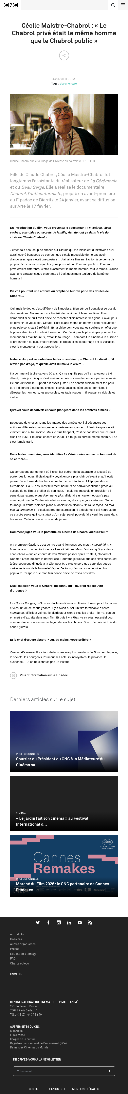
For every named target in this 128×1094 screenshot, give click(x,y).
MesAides (16, 1030)
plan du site (56, 1089)
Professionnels (27, 754)
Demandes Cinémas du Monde (29, 1047)
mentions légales (85, 1089)
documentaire (68, 83)
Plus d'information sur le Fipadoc (44, 675)
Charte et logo (19, 963)
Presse (14, 949)
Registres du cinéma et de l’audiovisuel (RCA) (38, 1043)
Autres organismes (23, 944)
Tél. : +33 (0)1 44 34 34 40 (26, 1014)
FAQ (12, 958)
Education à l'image (23, 954)
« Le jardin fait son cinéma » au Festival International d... (52, 821)
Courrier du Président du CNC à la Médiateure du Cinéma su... (60, 761)
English (16, 974)
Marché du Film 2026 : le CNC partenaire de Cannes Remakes (62, 886)
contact (35, 1089)
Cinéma (21, 813)
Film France (17, 1035)
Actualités (17, 934)
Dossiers (16, 939)
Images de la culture (23, 1039)
